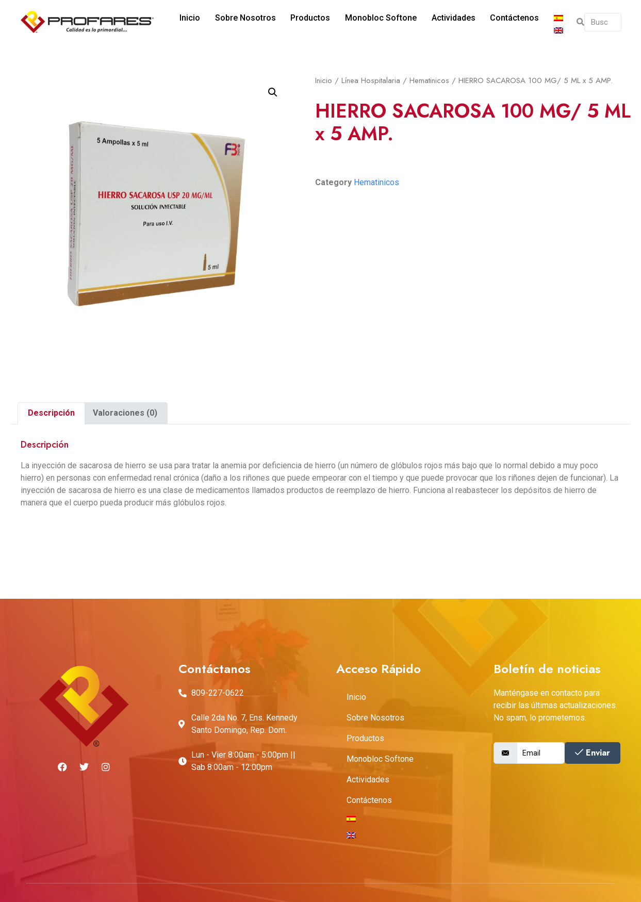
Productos (299, 22)
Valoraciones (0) (125, 413)
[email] (541, 753)
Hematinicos (429, 80)
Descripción (51, 413)
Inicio (183, 22)
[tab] (51, 413)
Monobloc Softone (367, 22)
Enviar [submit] (592, 753)
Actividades (437, 22)
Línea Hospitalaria (370, 80)
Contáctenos (496, 22)
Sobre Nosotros (236, 22)
